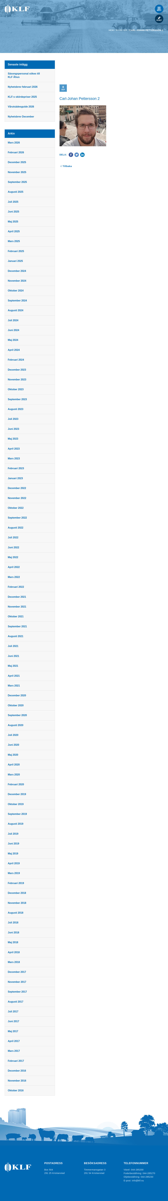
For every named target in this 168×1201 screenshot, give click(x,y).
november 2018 (17, 903)
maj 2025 (13, 221)
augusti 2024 (15, 310)
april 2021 (14, 675)
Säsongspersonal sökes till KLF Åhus (24, 75)
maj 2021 (13, 666)
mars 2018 (14, 962)
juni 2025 (13, 211)
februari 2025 (16, 251)
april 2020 (14, 764)
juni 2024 (13, 330)
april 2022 (14, 567)
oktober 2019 (16, 804)
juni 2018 (13, 932)
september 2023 (17, 399)
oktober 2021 (16, 616)
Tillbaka (67, 166)
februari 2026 (16, 152)
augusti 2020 (15, 725)
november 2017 (17, 982)
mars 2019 (14, 873)
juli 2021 (13, 646)
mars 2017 (14, 1051)
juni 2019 (13, 843)
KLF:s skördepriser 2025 (22, 96)
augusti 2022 (15, 527)
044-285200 (137, 1169)
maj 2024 (13, 340)
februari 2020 (16, 784)
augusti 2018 (15, 912)
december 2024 (17, 271)
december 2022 (17, 488)
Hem (111, 30)
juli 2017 (13, 1011)
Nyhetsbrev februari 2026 (23, 87)
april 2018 (14, 952)
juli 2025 (13, 201)
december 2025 (17, 162)
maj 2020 (13, 754)
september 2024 (17, 300)
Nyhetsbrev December (21, 116)
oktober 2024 (16, 290)
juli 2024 (13, 320)
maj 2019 (13, 853)
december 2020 (17, 695)
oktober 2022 (16, 508)
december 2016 (17, 1070)
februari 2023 (16, 468)
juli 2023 (13, 419)
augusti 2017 (15, 1001)
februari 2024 (16, 359)
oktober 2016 (16, 1090)
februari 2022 (16, 587)
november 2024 (17, 280)
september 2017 (17, 991)
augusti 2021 (15, 636)
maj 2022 (13, 557)
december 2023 (17, 369)
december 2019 (17, 794)
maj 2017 (13, 1031)
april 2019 (14, 863)
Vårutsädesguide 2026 (21, 106)
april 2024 (14, 350)
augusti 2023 (15, 409)
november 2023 (17, 379)
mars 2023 (14, 458)
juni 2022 (13, 547)
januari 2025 (15, 261)
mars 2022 (14, 577)
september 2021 (17, 626)
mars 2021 (14, 685)
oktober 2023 (16, 389)
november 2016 (17, 1080)
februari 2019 (16, 883)
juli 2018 (13, 922)
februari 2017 (16, 1061)
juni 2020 (13, 744)
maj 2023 (13, 438)
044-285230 (147, 1176)
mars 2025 (14, 241)
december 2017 (17, 972)
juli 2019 (13, 833)
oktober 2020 (16, 705)
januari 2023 (15, 478)
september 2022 (17, 517)
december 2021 (17, 597)
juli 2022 (13, 537)
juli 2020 (13, 735)
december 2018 (17, 893)
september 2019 (17, 814)
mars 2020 (14, 774)
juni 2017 (13, 1021)
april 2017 (14, 1041)
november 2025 (17, 172)
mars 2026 (14, 142)
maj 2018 (13, 942)
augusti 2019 (15, 823)
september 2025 (17, 182)
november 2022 (17, 498)
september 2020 (17, 715)
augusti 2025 (15, 192)
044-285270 (149, 1173)
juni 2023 (13, 429)
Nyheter (121, 30)
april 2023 (14, 448)
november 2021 (17, 606)
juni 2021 (13, 656)
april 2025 (14, 231)
